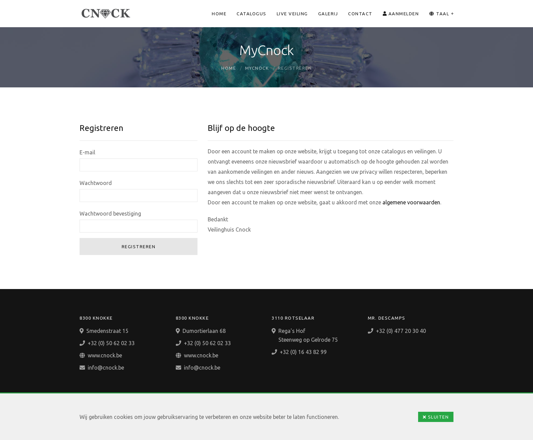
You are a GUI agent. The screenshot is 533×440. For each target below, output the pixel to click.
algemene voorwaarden (411, 202)
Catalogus (251, 13)
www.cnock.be (105, 355)
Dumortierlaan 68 (204, 331)
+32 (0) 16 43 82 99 (303, 352)
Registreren (139, 246)
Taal (439, 13)
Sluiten (436, 416)
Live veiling (292, 13)
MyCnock (257, 68)
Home (219, 13)
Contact (360, 13)
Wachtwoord (96, 183)
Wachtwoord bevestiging (110, 213)
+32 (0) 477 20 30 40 (401, 331)
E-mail (87, 152)
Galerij (328, 13)
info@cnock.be (106, 368)
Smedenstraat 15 (107, 331)
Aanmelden (401, 13)
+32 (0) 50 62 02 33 (111, 343)
